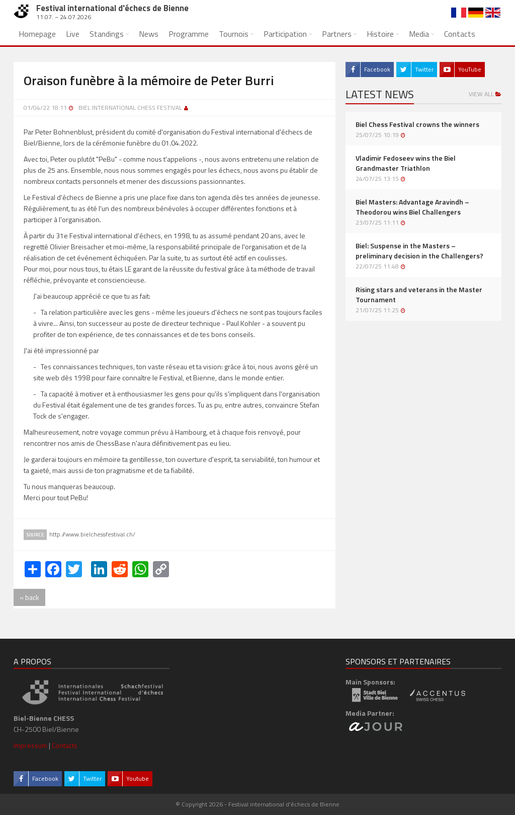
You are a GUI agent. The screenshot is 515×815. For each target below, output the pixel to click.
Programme (188, 34)
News (148, 34)
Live (72, 34)
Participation (285, 34)
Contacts (459, 34)
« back (29, 597)
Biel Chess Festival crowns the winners (417, 124)
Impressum (30, 745)
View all (485, 94)
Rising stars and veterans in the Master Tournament (419, 295)
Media (419, 34)
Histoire (380, 34)
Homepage (37, 34)
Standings (107, 34)
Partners (337, 34)
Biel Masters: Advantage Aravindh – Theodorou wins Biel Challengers (412, 207)
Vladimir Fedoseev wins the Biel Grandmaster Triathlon (406, 163)
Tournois (233, 34)
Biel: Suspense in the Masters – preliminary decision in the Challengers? (419, 251)
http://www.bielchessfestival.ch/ (92, 534)
